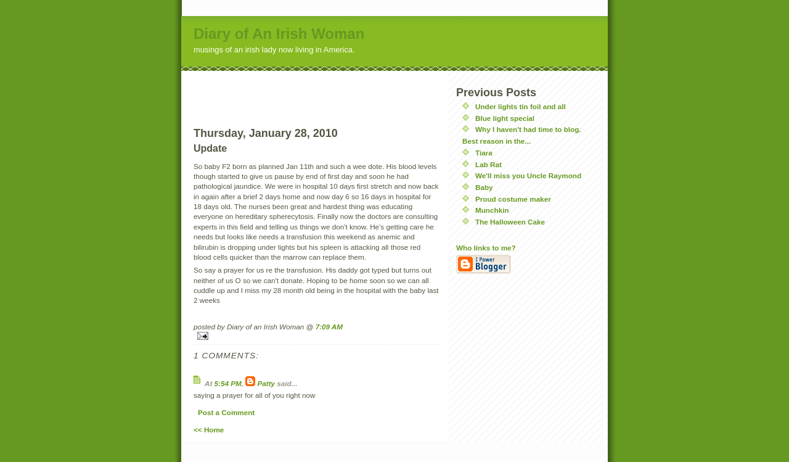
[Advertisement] (317, 89)
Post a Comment (226, 412)
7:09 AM (329, 327)
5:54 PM (228, 383)
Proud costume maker (513, 199)
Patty (267, 383)
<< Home (209, 430)
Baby (484, 187)
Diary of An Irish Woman (279, 33)
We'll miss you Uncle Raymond (528, 175)
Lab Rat (488, 164)
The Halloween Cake (510, 222)
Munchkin (492, 210)
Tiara (484, 153)
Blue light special (504, 118)
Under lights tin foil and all (520, 106)
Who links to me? (486, 248)
